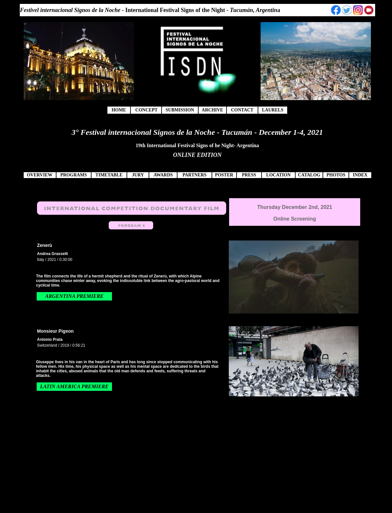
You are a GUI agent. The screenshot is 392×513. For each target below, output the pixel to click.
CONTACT (242, 110)
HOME (119, 110)
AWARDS (163, 175)
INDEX (360, 175)
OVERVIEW (40, 175)
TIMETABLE (109, 175)
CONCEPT (146, 110)
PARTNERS (194, 175)
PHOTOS (335, 175)
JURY (138, 175)
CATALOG (309, 175)
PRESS (249, 175)
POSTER (224, 175)
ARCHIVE (212, 110)
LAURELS (272, 110)
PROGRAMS (73, 175)
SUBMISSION (179, 110)
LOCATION (278, 175)
